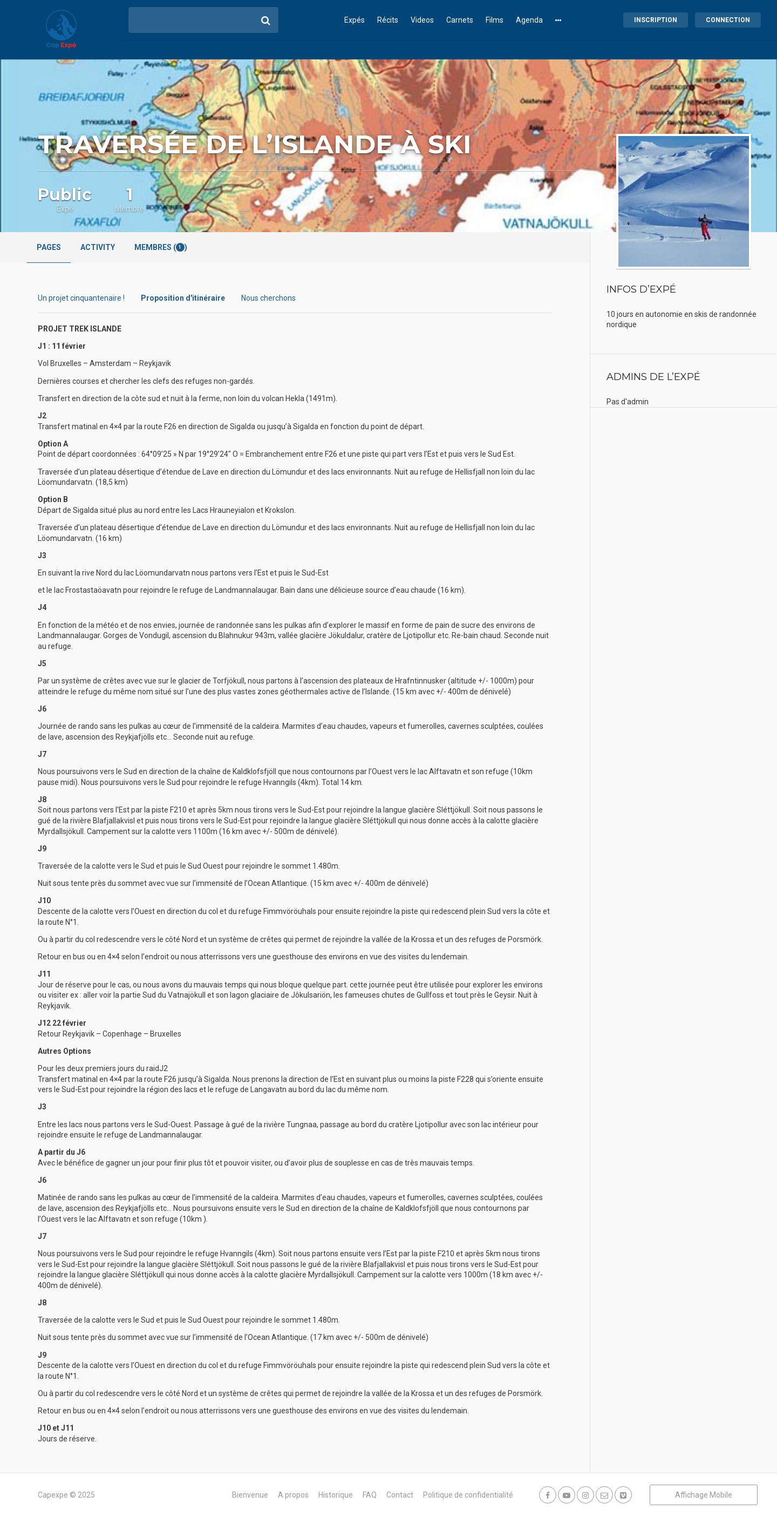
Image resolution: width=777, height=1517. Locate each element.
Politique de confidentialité (468, 1495)
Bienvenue (250, 1495)
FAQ (370, 1495)
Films (494, 20)
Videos (422, 20)
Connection (728, 20)
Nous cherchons (268, 298)
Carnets (459, 20)
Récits (387, 20)
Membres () (160, 247)
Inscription (655, 20)
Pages (49, 247)
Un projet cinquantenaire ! (81, 298)
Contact (399, 1495)
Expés (354, 20)
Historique (335, 1495)
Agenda (529, 20)
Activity (97, 247)
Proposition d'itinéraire (183, 298)
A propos (293, 1495)
